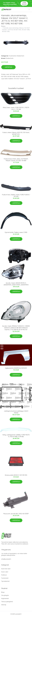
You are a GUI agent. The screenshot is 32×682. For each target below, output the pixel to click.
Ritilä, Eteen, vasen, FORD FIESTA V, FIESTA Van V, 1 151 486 (16, 108)
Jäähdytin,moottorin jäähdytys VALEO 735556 (16, 412)
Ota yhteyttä (5, 595)
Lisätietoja (8, 67)
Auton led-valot (5, 569)
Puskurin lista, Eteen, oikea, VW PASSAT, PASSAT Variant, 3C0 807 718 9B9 (16, 159)
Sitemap (3, 605)
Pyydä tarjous (24, 3)
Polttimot (4, 575)
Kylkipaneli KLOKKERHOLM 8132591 (16, 368)
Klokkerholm (20, 56)
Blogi (2, 592)
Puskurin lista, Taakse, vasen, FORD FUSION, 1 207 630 (16, 195)
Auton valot (4, 572)
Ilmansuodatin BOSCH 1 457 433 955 (16, 475)
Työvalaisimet (5, 581)
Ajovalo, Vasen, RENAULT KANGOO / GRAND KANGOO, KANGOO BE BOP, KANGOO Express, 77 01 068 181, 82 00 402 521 (16, 327)
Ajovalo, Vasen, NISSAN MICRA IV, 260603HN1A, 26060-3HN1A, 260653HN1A (16, 284)
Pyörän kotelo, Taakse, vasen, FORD (16, 232)
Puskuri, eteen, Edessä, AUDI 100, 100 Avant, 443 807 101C (16, 133)
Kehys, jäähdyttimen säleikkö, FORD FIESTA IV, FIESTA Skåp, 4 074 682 (16, 435)
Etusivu (3, 26)
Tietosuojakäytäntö (7, 601)
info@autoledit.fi (6, 559)
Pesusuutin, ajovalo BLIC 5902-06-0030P (16, 513)
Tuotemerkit (12, 56)
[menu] (29, 9)
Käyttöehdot (5, 598)
